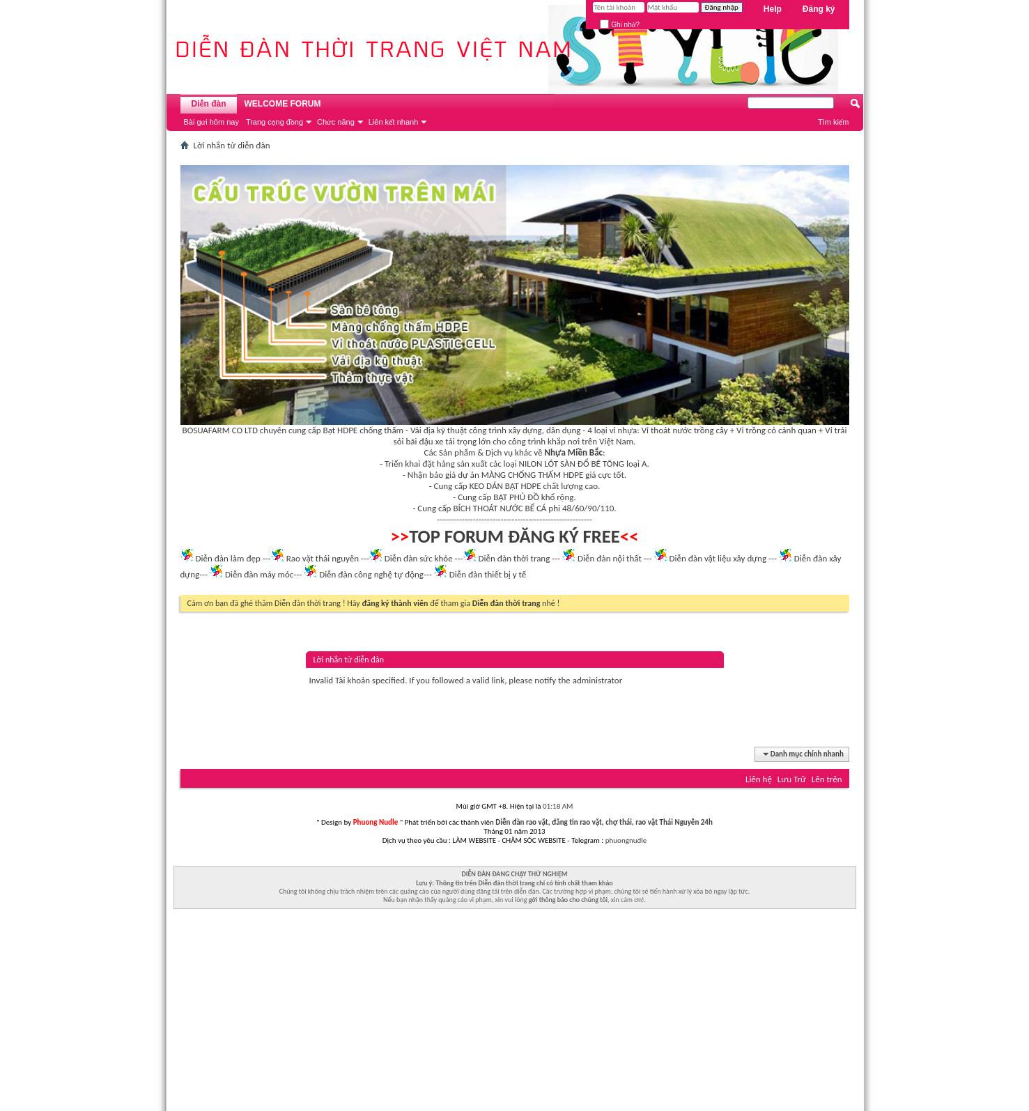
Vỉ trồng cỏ (756, 430)
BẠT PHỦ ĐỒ (516, 497)
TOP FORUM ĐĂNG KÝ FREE (514, 536)
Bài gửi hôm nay (211, 122)
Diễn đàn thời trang (514, 558)
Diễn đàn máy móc (259, 574)
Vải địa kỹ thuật (438, 430)
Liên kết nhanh (394, 122)
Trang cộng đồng (274, 122)
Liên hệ (758, 779)
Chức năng (336, 122)
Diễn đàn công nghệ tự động (371, 574)
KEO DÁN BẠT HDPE (505, 486)
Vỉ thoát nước (667, 430)
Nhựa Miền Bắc (574, 452)
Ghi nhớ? (620, 25)
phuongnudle (626, 840)
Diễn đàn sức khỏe (419, 558)
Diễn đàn (208, 104)
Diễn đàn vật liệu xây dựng (718, 558)
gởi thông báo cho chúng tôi (568, 899)
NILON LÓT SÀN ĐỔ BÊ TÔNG (571, 463)
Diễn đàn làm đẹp (227, 558)
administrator (598, 680)
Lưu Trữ (791, 779)
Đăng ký (819, 9)
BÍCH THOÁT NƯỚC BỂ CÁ (499, 508)
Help (773, 9)
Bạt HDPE (340, 430)
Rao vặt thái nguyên (322, 558)
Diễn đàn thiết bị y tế (488, 574)
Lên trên (827, 779)
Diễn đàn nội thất (610, 558)
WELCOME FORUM (283, 104)
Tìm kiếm (833, 122)
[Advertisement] (515, 1013)
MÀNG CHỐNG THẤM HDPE (532, 474)
